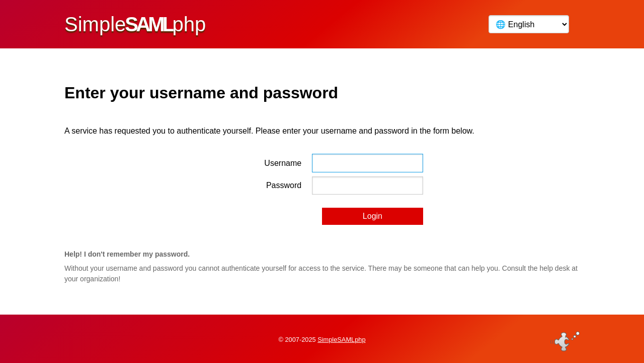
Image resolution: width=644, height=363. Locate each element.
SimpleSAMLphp (341, 339)
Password (283, 185)
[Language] (529, 24)
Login (372, 216)
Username (282, 163)
